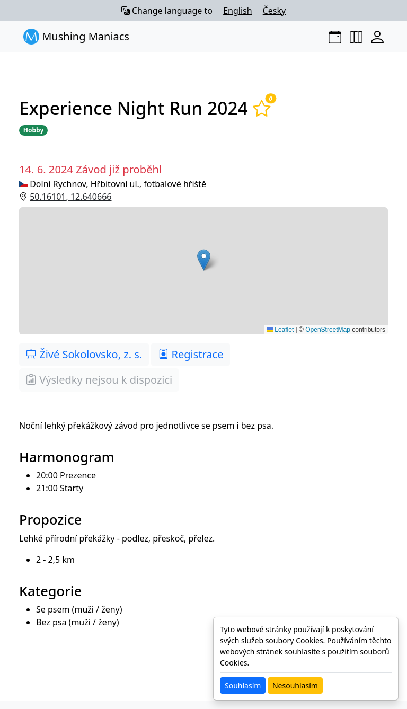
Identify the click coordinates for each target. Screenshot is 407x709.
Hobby (33, 130)
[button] (203, 270)
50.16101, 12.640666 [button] (70, 196)
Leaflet (280, 329)
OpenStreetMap (327, 329)
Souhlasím (243, 685)
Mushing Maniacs (76, 37)
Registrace (190, 354)
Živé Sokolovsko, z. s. (84, 354)
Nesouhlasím (295, 685)
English (237, 10)
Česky (274, 10)
